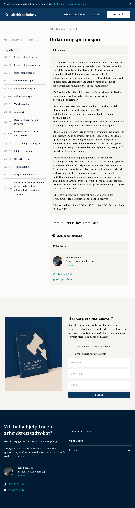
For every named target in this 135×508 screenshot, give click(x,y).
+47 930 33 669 (65, 273)
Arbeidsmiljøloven (74, 14)
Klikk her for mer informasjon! (71, 3)
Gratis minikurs (118, 14)
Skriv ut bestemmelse (67, 235)
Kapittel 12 (32, 40)
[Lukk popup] (130, 3)
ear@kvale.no (65, 279)
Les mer (70, 265)
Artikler (97, 14)
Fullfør (99, 394)
